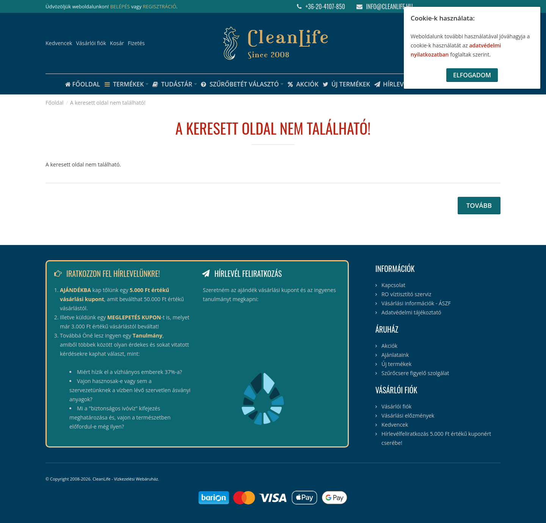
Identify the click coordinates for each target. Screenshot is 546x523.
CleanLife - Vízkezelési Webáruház (125, 479)
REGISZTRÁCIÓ (159, 6)
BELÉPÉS (120, 6)
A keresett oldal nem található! (108, 102)
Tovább (479, 205)
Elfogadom (472, 75)
